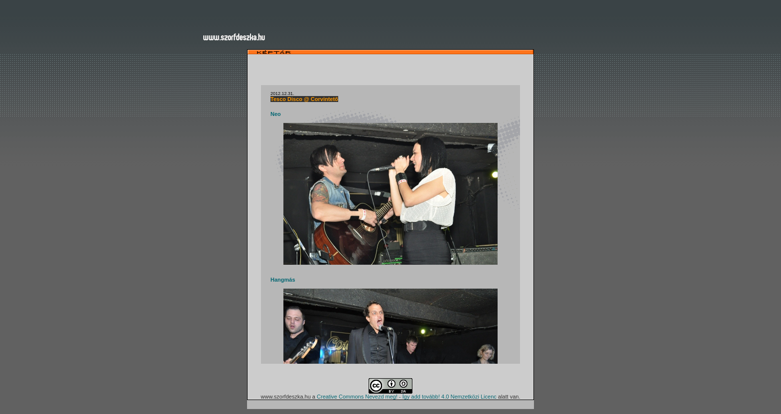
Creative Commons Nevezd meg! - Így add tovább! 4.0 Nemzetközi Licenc (407, 397)
